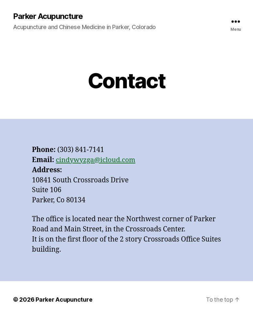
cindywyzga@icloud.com (96, 160)
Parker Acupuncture (48, 16)
